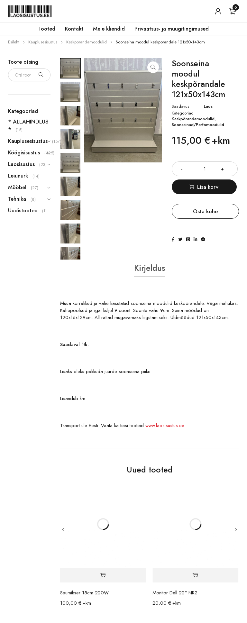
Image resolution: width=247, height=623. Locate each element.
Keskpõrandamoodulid (86, 42)
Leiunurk (18, 175)
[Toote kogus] (205, 168)
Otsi (40, 75)
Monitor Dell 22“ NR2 (174, 593)
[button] (153, 67)
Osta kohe (205, 211)
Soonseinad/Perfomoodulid (198, 125)
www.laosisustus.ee (164, 426)
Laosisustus (21, 164)
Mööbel (17, 187)
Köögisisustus (24, 152)
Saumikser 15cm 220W (84, 593)
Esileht (13, 42)
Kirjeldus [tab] (149, 268)
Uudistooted (23, 210)
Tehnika (17, 199)
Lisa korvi (209, 187)
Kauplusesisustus (42, 42)
